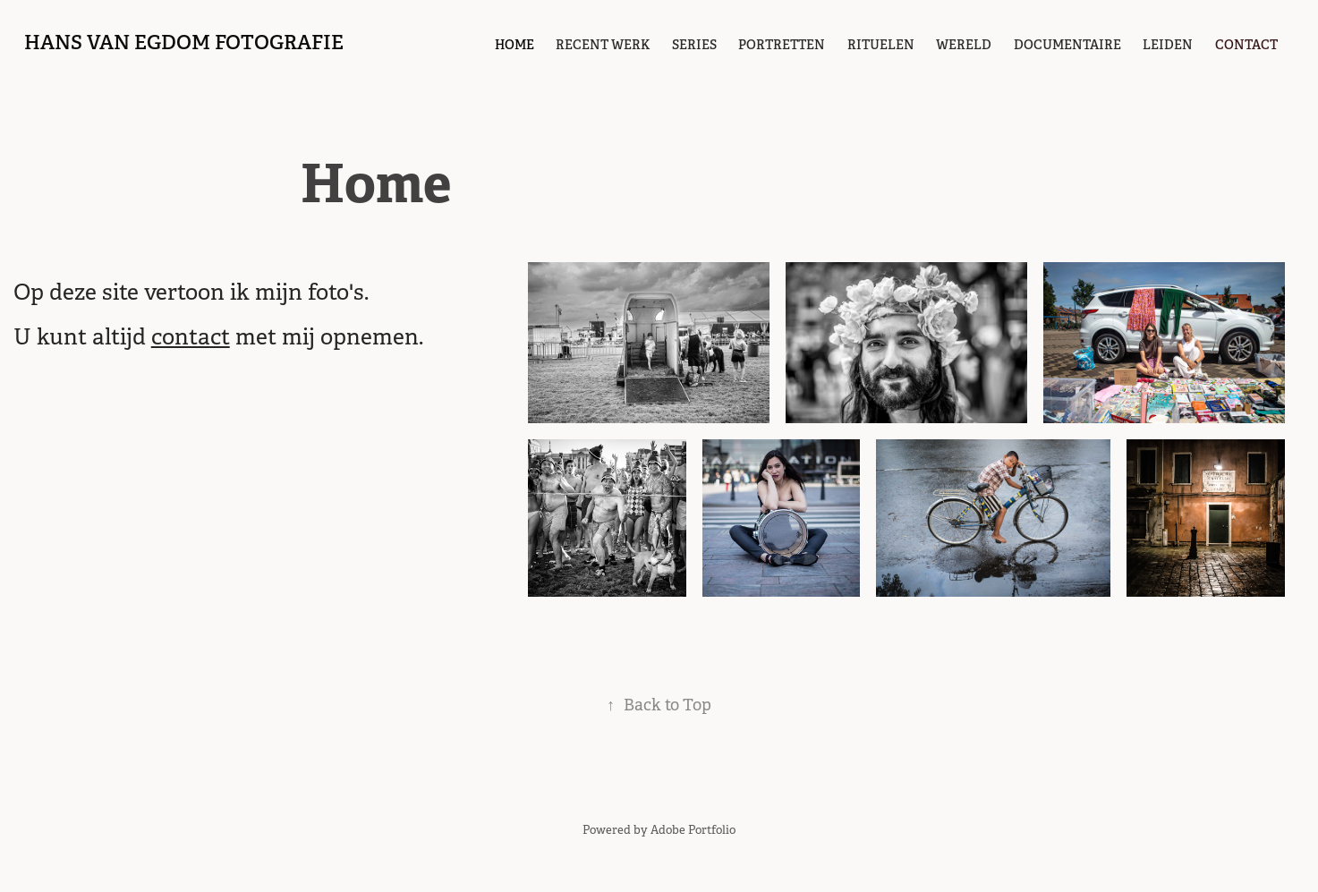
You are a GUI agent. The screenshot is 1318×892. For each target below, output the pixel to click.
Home (514, 45)
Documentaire (1067, 45)
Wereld (963, 45)
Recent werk (603, 45)
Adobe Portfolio (693, 829)
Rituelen (880, 45)
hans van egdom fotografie (184, 42)
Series (694, 45)
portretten (781, 45)
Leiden (1168, 45)
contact (1246, 45)
